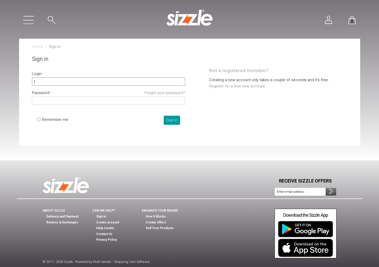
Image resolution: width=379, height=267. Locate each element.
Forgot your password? (165, 92)
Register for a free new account (237, 86)
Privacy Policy (106, 239)
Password (40, 92)
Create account (107, 222)
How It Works (156, 216)
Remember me (52, 119)
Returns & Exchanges (62, 222)
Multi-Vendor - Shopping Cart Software (121, 262)
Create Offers (156, 222)
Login (37, 73)
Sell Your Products (160, 228)
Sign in (172, 120)
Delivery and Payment (62, 216)
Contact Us (104, 234)
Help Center (105, 228)
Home (37, 46)
